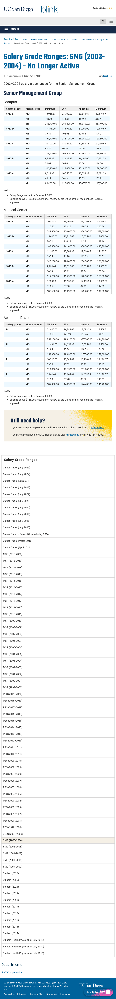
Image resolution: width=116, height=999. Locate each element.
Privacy (22, 994)
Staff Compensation (12, 972)
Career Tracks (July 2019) (16, 514)
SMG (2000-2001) (12, 860)
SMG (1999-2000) (12, 866)
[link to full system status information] (109, 8)
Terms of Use (36, 994)
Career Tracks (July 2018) (16, 520)
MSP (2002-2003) (12, 667)
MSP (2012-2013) (12, 600)
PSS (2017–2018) (12, 707)
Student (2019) (11, 906)
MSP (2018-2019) (12, 560)
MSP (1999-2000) (12, 687)
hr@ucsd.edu (97, 427)
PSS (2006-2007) (12, 780)
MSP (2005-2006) (12, 647)
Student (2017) (11, 920)
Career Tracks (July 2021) (16, 501)
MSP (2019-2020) (12, 554)
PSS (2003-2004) (12, 800)
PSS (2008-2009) (12, 767)
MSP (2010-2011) (12, 614)
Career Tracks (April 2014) (17, 547)
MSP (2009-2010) (12, 620)
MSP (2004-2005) (12, 654)
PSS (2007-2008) (12, 774)
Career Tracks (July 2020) (16, 507)
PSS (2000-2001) (12, 820)
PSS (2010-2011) (12, 754)
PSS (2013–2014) (12, 734)
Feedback (65, 994)
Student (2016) (11, 926)
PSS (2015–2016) (12, 720)
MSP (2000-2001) (12, 680)
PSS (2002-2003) (12, 807)
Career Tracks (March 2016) (17, 540)
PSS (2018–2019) (12, 700)
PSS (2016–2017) (12, 714)
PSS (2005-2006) (12, 787)
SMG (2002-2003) (12, 846)
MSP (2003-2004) (12, 660)
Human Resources (39, 39)
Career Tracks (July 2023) (16, 487)
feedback (107, 76)
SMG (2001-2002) (12, 853)
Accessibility (10, 994)
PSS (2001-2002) (12, 814)
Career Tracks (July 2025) (16, 467)
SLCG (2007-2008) (13, 834)
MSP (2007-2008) (12, 634)
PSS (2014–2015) (12, 727)
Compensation (87, 39)
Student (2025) (11, 880)
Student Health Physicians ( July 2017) (23, 946)
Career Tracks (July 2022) (16, 494)
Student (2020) (11, 900)
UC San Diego (17, 11)
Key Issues (52, 994)
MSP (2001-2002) (12, 674)
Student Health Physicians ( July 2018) (23, 940)
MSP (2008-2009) (12, 627)
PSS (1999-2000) (12, 827)
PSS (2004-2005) (12, 794)
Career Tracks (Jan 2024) (16, 480)
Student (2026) (11, 873)
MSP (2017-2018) (12, 567)
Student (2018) (11, 913)
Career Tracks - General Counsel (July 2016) (26, 534)
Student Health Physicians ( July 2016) (23, 953)
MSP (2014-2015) (12, 587)
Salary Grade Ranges (20, 460)
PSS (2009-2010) (12, 760)
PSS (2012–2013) (12, 740)
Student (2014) (11, 933)
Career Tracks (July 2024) (16, 474)
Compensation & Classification (64, 39)
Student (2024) (11, 886)
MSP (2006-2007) (12, 640)
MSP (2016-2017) (12, 574)
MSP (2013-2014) (12, 594)
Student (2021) (11, 893)
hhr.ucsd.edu (72, 434)
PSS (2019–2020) (12, 694)
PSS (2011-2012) (12, 747)
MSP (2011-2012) (12, 607)
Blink (47, 11)
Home (25, 39)
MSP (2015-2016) (12, 580)
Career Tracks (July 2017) (16, 527)
